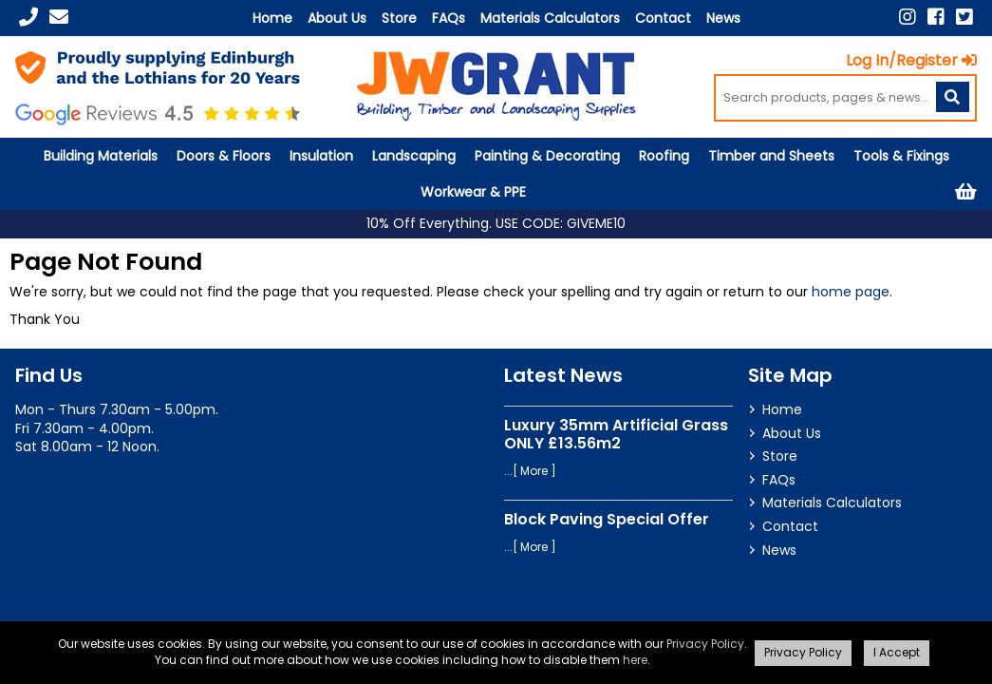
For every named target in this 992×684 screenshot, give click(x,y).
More (534, 471)
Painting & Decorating (547, 155)
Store (399, 18)
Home (272, 18)
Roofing (664, 155)
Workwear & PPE (473, 191)
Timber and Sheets (771, 155)
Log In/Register (911, 60)
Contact (663, 18)
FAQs (448, 18)
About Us (337, 18)
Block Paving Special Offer (606, 519)
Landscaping (414, 155)
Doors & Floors (224, 155)
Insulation (321, 155)
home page (850, 291)
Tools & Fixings (901, 155)
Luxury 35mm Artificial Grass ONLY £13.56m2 (616, 434)
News (723, 18)
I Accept (896, 652)
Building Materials (101, 155)
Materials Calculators (550, 18)
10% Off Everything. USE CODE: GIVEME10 (496, 224)
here (635, 660)
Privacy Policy (705, 644)
